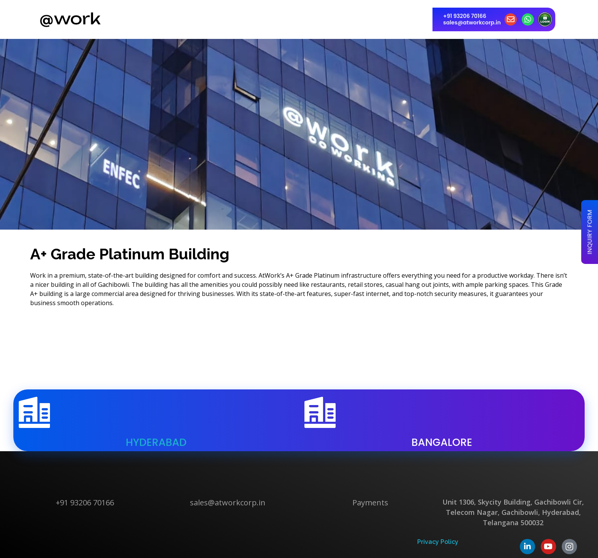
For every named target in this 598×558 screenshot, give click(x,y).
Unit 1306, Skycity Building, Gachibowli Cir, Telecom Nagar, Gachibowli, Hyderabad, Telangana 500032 (513, 512)
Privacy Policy (437, 541)
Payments (370, 502)
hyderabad (156, 442)
